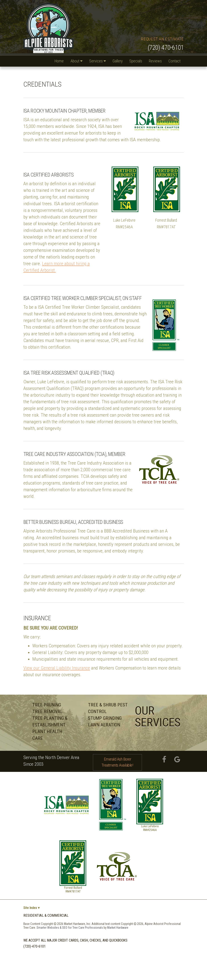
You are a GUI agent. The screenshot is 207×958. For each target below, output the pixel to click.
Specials (135, 61)
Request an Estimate (162, 39)
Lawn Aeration (104, 724)
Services (97, 61)
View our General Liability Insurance (56, 668)
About (76, 61)
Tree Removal (47, 711)
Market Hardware (117, 927)
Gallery (118, 61)
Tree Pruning (46, 705)
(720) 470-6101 (166, 47)
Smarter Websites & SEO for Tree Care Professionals (70, 927)
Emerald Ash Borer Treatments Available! (117, 762)
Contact (174, 61)
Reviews (155, 61)
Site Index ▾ (31, 908)
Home (59, 61)
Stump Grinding (105, 718)
